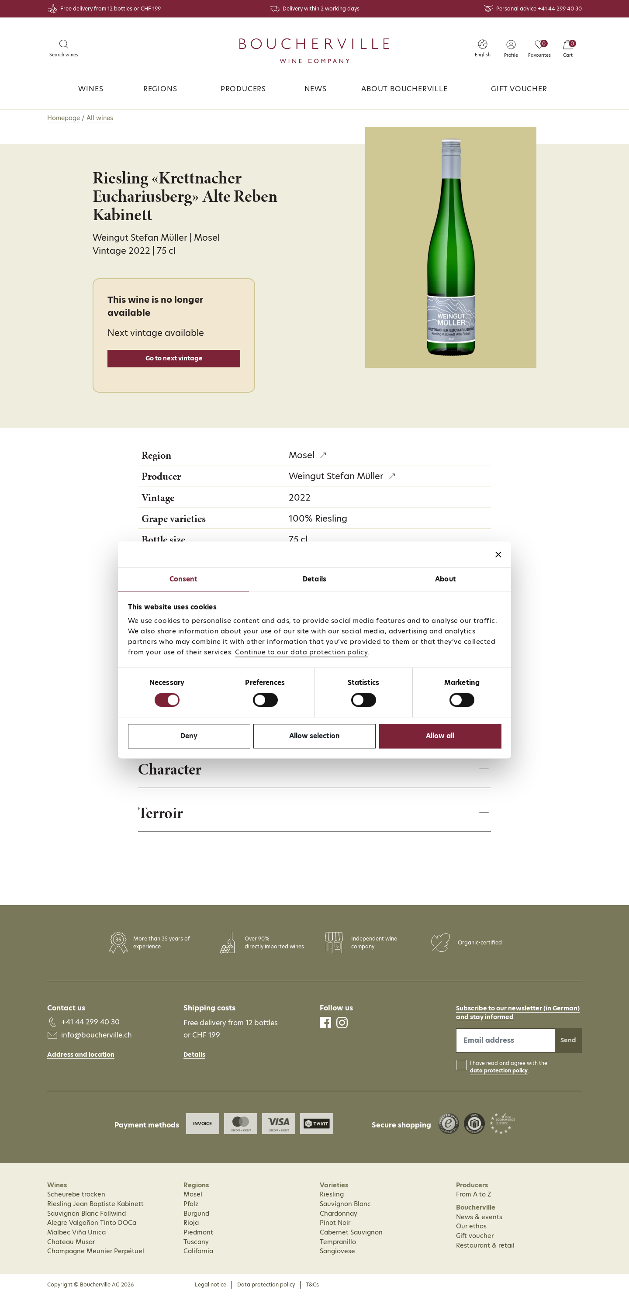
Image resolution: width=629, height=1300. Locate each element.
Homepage (63, 118)
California (198, 1256)
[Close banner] (498, 554)
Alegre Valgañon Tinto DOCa (91, 1227)
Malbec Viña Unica (76, 1236)
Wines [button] (90, 89)
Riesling (332, 1199)
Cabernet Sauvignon (351, 1236)
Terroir (162, 816)
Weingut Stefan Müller (336, 476)
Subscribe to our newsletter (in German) (518, 1012)
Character (172, 771)
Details (194, 1059)
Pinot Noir (335, 1227)
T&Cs (312, 1289)
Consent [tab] (183, 579)
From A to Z (473, 1199)
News (315, 89)
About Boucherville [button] (404, 89)
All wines (99, 118)
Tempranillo (338, 1246)
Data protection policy (266, 1289)
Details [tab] (314, 579)
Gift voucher (519, 89)
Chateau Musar (71, 1246)
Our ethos (471, 1231)
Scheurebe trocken (76, 1199)
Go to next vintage (174, 358)
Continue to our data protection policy (301, 652)
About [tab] (445, 579)
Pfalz (190, 1208)
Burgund (196, 1218)
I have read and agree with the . (508, 1071)
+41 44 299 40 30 (560, 8)
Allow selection (314, 735)
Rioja (191, 1227)
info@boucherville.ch (96, 1040)
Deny (188, 735)
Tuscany (196, 1246)
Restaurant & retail (485, 1249)
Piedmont (198, 1236)
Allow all (440, 735)
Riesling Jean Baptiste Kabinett (95, 1208)
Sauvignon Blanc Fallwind (86, 1218)
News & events (479, 1221)
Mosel (301, 455)
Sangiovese (337, 1256)
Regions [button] (160, 89)
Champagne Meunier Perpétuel (95, 1256)
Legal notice (210, 1289)
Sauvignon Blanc (345, 1208)
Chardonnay (338, 1218)
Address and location (80, 1059)
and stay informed (485, 1021)
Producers (243, 89)
